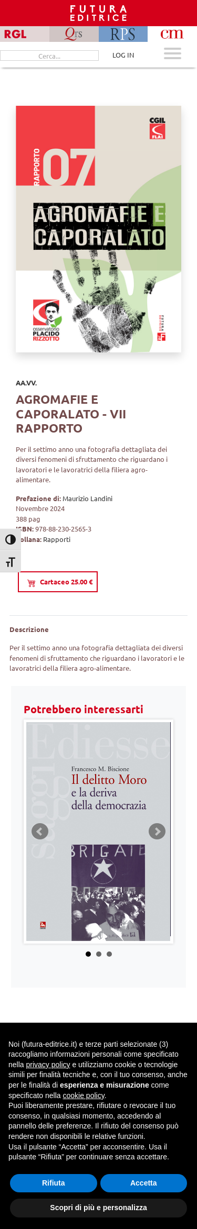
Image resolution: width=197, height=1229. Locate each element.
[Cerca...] (49, 55)
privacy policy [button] (48, 1064)
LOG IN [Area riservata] (123, 54)
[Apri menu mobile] (172, 55)
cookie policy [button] (84, 1095)
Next (157, 831)
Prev (40, 831)
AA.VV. (26, 382)
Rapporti (56, 539)
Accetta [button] (143, 1183)
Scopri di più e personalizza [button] (98, 1207)
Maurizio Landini (87, 498)
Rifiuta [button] (53, 1183)
